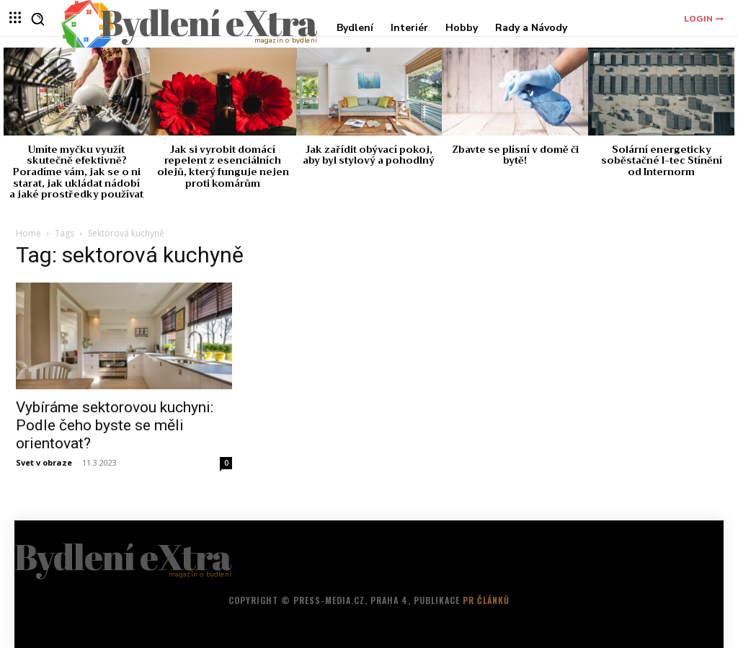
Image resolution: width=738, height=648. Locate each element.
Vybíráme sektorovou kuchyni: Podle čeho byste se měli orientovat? (114, 425)
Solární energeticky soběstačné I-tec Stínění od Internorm (661, 160)
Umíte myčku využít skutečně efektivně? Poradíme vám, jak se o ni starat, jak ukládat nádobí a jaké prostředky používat (76, 172)
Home (28, 233)
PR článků (486, 600)
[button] (37, 18)
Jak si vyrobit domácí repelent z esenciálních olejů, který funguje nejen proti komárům (223, 166)
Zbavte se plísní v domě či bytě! (515, 155)
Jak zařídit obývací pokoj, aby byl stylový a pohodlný (369, 155)
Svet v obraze (44, 462)
